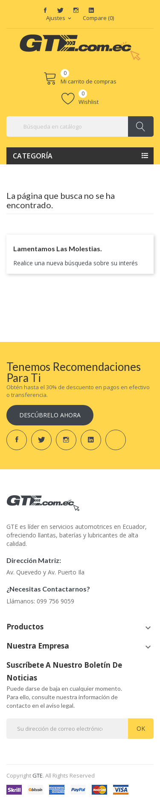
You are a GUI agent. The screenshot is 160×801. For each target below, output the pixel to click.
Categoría (33, 156)
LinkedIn (91, 10)
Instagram (76, 10)
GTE (37, 775)
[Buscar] (80, 126)
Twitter (60, 10)
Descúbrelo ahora (50, 415)
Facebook (45, 10)
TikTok (106, 10)
